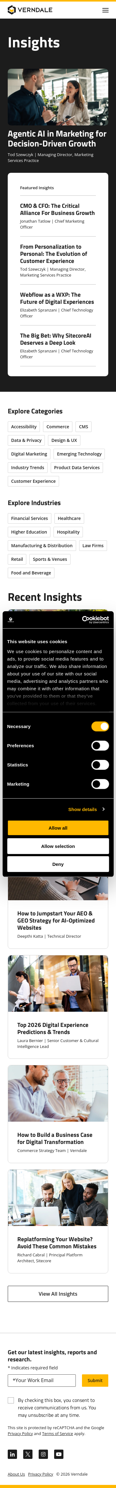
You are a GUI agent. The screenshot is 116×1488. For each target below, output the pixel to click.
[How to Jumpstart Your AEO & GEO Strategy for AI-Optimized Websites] (58, 896)
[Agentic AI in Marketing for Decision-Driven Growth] (58, 116)
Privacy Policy (20, 1433)
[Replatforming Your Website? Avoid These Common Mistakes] (58, 1221)
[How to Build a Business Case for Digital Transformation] (58, 1114)
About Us (16, 1474)
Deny (58, 864)
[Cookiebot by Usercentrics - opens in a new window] (82, 620)
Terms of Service (57, 1433)
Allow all (58, 828)
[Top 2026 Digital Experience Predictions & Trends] (58, 1007)
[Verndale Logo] (37, 10)
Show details (82, 809)
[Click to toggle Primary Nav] (105, 10)
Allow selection (58, 846)
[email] (42, 1380)
